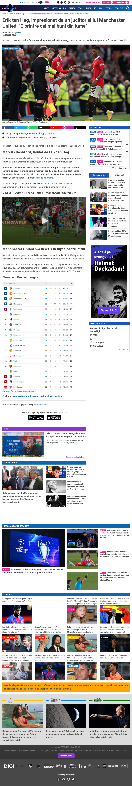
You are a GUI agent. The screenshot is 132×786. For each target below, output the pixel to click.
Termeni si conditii (10, 751)
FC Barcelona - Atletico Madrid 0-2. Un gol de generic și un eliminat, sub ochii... (106, 133)
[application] (44, 221)
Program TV (77, 2)
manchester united (21, 396)
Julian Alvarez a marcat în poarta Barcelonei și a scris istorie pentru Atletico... (106, 162)
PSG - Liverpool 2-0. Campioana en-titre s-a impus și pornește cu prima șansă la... (106, 140)
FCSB (94, 335)
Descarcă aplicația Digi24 (76, 457)
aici (24, 688)
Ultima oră (119, 175)
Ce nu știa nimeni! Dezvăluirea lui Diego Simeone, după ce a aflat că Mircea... (118, 209)
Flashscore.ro (33, 391)
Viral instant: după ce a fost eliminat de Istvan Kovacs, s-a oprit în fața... (106, 155)
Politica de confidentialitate (26, 751)
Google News (41, 404)
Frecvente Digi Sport (57, 751)
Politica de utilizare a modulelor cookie (114, 751)
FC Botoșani (97, 342)
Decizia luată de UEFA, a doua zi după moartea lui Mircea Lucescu (118, 233)
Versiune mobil (66, 756)
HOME (4, 14)
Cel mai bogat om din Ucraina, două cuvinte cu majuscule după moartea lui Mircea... (118, 196)
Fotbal (11, 14)
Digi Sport (17, 33)
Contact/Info (87, 751)
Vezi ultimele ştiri (120, 168)
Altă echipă (96, 346)
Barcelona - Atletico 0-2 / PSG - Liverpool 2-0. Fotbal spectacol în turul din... (106, 148)
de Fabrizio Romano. (44, 177)
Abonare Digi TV (43, 751)
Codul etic (96, 751)
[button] (44, 220)
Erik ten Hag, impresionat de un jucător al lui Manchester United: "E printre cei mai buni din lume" (58, 14)
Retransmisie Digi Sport (73, 751)
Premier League (21, 14)
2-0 (48, 146)
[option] (107, 133)
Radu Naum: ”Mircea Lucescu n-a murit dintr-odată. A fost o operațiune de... (118, 222)
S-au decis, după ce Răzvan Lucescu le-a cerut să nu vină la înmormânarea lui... (116, 184)
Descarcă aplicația (31, 2)
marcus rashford (40, 396)
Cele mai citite (99, 175)
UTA (93, 339)
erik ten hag (56, 396)
